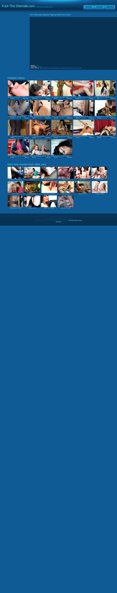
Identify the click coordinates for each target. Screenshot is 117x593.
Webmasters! (58, 221)
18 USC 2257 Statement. (73, 220)
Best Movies (89, 7)
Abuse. (80, 220)
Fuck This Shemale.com (18, 6)
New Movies (99, 7)
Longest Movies (110, 7)
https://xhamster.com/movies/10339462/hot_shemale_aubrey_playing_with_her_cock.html (61, 68)
